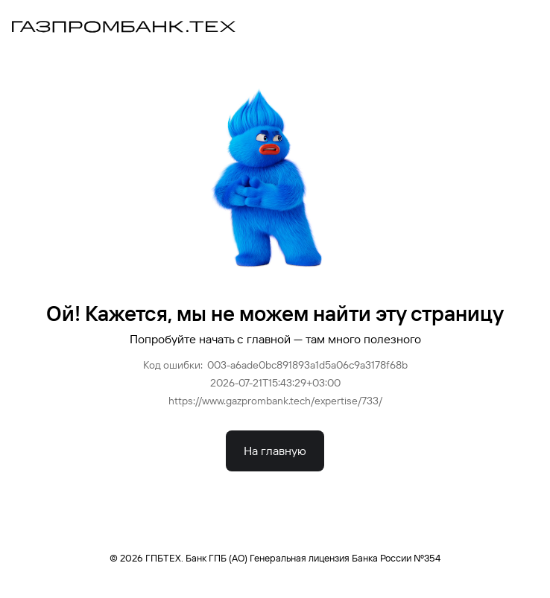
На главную (275, 451)
